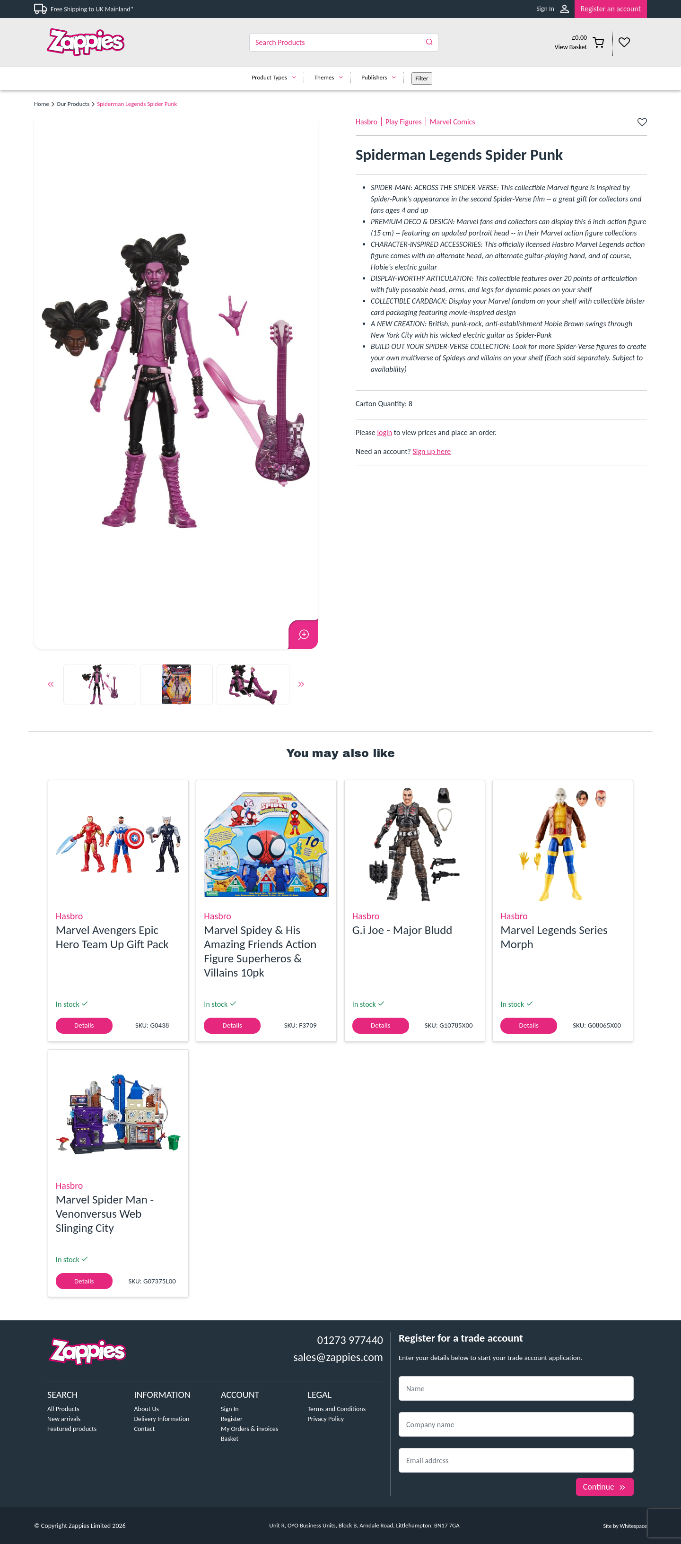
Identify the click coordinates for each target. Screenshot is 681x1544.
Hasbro (366, 121)
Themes (331, 77)
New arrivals (63, 1419)
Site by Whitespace (625, 1526)
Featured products (71, 1429)
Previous (50, 686)
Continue (605, 1487)
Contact (144, 1429)
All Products (63, 1409)
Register (232, 1419)
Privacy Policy (326, 1419)
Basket (229, 1439)
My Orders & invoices (249, 1429)
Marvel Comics (452, 121)
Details (84, 1025)
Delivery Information (162, 1419)
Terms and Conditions (337, 1409)
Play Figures (403, 121)
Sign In (545, 9)
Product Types (276, 77)
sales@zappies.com (338, 1357)
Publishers (381, 77)
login (384, 432)
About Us (146, 1409)
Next (301, 686)
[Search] (343, 43)
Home (41, 103)
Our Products (73, 103)
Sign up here (432, 451)
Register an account (611, 8)
